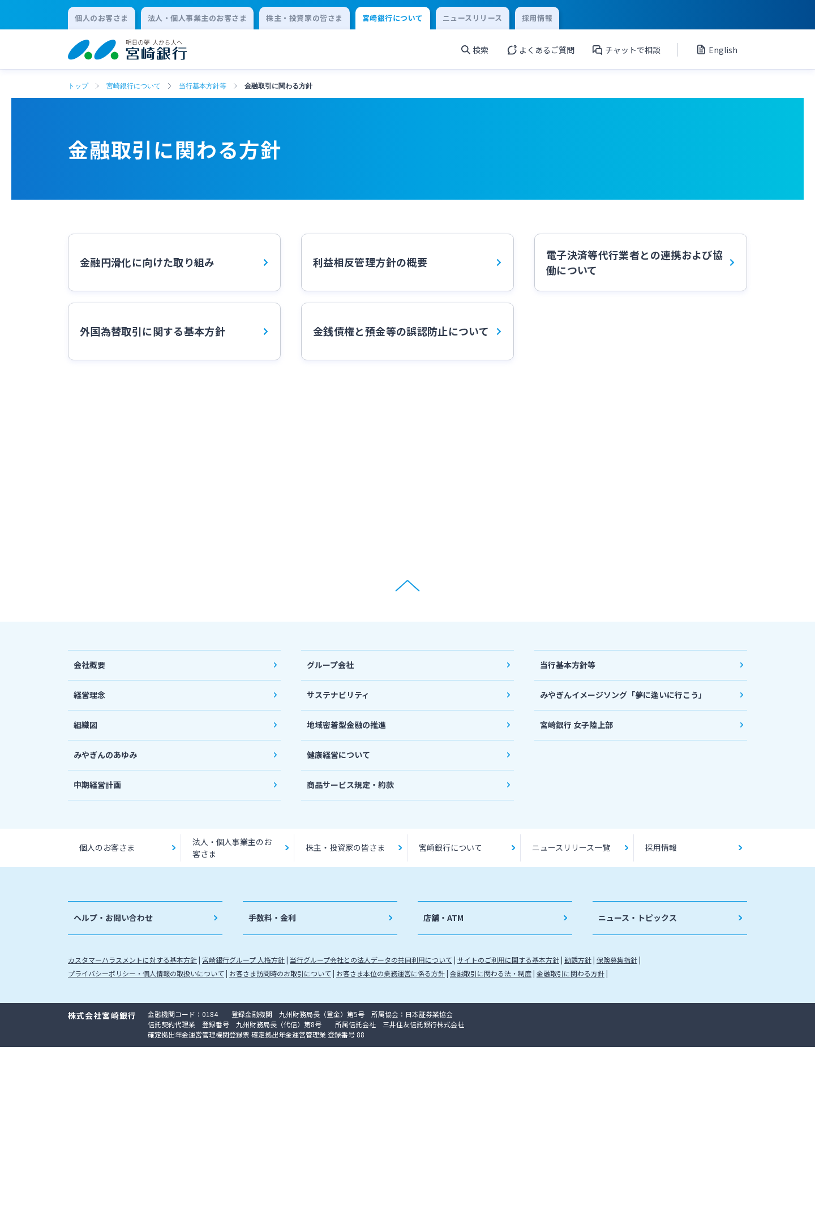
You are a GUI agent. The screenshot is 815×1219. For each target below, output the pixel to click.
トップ (78, 86)
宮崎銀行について (133, 86)
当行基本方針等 (202, 86)
